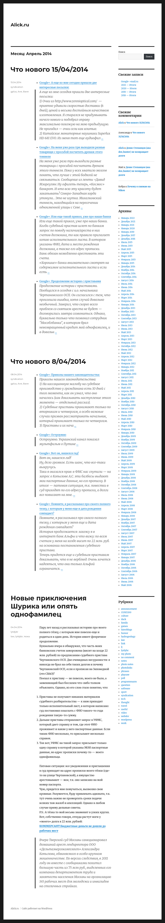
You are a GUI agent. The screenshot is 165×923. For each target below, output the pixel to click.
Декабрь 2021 (128, 221)
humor (124, 633)
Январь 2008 (128, 516)
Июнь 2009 (127, 457)
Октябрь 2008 (128, 484)
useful (124, 709)
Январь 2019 (127, 232)
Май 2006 (126, 585)
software (125, 688)
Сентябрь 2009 (129, 446)
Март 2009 (127, 467)
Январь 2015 (127, 263)
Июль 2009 (127, 453)
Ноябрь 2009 (128, 439)
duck (123, 619)
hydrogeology (128, 636)
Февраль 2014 (128, 301)
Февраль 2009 (128, 470)
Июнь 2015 (127, 245)
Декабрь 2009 (128, 436)
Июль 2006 (127, 578)
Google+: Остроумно (52, 434)
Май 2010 (126, 419)
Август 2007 (127, 533)
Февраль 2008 (128, 512)
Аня (20, 91)
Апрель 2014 (127, 294)
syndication (17, 87)
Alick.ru (20, 25)
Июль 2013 (126, 325)
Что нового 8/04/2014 (48, 361)
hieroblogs (126, 629)
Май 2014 (126, 290)
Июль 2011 (126, 380)
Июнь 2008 (127, 498)
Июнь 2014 (127, 287)
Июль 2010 (126, 412)
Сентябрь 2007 (129, 529)
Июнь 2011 (126, 384)
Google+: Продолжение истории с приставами (70, 281)
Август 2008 (127, 491)
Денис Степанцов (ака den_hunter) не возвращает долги (134, 152)
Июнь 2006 (127, 581)
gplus (14, 91)
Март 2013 (126, 339)
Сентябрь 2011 (128, 374)
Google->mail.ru (129, 81)
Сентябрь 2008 (129, 488)
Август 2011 (127, 377)
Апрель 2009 (128, 464)
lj (121, 647)
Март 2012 (126, 360)
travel (124, 705)
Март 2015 (126, 256)
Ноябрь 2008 (128, 481)
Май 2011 (126, 387)
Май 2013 (126, 332)
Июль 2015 (126, 242)
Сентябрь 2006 (129, 571)
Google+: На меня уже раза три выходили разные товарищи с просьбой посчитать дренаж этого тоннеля (72, 152)
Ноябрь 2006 (128, 564)
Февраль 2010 (128, 429)
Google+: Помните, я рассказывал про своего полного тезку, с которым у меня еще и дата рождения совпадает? (75, 508)
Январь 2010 (127, 432)
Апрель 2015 (127, 252)
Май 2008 (126, 502)
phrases (125, 671)
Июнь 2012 (127, 349)
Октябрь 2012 (128, 346)
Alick (121, 122)
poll (123, 678)
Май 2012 (126, 353)
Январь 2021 (127, 225)
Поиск (121, 52)
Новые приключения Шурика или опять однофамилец (49, 606)
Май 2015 (126, 249)
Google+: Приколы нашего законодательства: (69, 374)
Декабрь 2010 (128, 398)
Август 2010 (127, 408)
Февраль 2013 (128, 342)
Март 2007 (127, 550)
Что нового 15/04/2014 (49, 69)
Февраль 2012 (128, 363)
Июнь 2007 (127, 540)
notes (124, 660)
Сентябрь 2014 (129, 277)
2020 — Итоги (128, 88)
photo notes (127, 664)
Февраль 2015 (128, 259)
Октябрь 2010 (128, 405)
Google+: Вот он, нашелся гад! (59, 453)
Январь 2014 (127, 304)
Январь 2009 (128, 474)
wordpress (126, 719)
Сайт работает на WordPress (37, 908)
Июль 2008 (127, 495)
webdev (125, 716)
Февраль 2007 (128, 554)
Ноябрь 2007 (128, 522)
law (12, 636)
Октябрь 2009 (128, 443)
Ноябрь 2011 (127, 370)
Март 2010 (126, 425)
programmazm (129, 681)
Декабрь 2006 (128, 561)
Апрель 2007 (128, 547)
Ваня (26, 91)
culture (124, 615)
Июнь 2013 (127, 329)
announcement (129, 609)
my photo (126, 654)
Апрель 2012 (127, 356)
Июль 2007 (127, 536)
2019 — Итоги (128, 92)
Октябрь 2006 (128, 567)
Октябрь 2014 (128, 273)
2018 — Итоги (128, 95)
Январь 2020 (128, 228)
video (124, 712)
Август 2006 (127, 574)
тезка (27, 636)
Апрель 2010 (127, 422)
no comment (127, 657)
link (123, 643)
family (124, 622)
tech (123, 699)
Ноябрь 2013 (127, 311)
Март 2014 (126, 297)
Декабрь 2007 (128, 519)
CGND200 (126, 612)
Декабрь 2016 (128, 238)
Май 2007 (126, 543)
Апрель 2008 (128, 505)
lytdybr (14, 631)
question (125, 685)
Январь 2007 (128, 557)
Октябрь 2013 (128, 315)
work (123, 723)
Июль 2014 (126, 283)
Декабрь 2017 (128, 235)
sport (124, 692)
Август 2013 (127, 322)
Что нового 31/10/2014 (138, 122)
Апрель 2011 (127, 391)
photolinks (126, 667)
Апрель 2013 (127, 335)
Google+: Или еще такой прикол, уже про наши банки (75, 216)
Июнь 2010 (127, 415)
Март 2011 (126, 394)
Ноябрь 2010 (127, 401)
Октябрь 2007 (128, 526)
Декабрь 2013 (128, 308)
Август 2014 (127, 280)
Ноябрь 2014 (127, 270)
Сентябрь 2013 (129, 318)
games (124, 626)
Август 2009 (127, 450)
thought (125, 702)
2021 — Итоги (128, 85)
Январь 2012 (127, 367)
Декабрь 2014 (128, 266)
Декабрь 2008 (128, 477)
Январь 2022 (128, 218)
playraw (125, 674)
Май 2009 (126, 460)
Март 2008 (127, 509)
